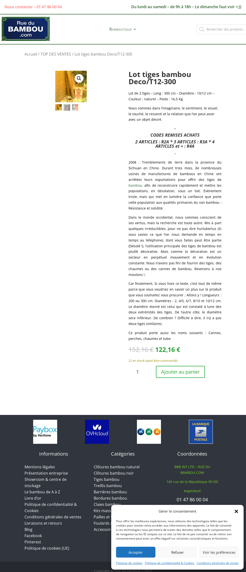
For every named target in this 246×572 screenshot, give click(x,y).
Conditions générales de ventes (218, 563)
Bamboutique (120, 29)
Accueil (31, 54)
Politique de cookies (129, 563)
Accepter (136, 552)
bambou (135, 185)
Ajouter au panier (180, 372)
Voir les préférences (219, 552)
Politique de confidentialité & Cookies (169, 563)
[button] (236, 511)
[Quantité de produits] (139, 372)
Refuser (177, 552)
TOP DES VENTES (56, 54)
